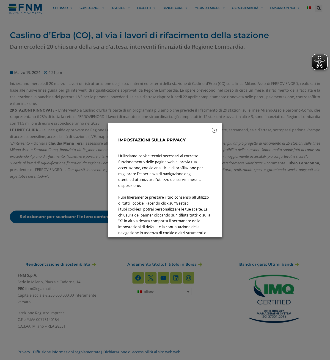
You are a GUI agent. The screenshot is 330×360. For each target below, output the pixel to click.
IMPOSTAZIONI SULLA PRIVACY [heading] (152, 140)
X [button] (214, 130)
